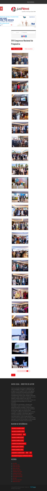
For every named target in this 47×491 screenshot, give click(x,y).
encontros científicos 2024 (18, 431)
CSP (30, 452)
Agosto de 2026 (16, 470)
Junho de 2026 (16, 466)
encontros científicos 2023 (18, 428)
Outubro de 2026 (17, 473)
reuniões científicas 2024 (17, 437)
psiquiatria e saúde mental (18, 452)
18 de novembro (29, 49)
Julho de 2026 (16, 468)
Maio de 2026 (16, 465)
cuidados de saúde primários (19, 443)
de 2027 (15, 478)
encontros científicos (17, 434)
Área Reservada (30, 2)
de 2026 (15, 463)
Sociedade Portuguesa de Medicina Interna (22, 455)
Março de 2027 (16, 481)
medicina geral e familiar (17, 446)
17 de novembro (16, 49)
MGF (24, 434)
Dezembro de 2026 (17, 476)
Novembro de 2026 (17, 475)
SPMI (27, 452)
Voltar (13, 375)
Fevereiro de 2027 (17, 480)
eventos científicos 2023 (17, 449)
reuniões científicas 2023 (17, 440)
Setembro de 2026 (17, 471)
